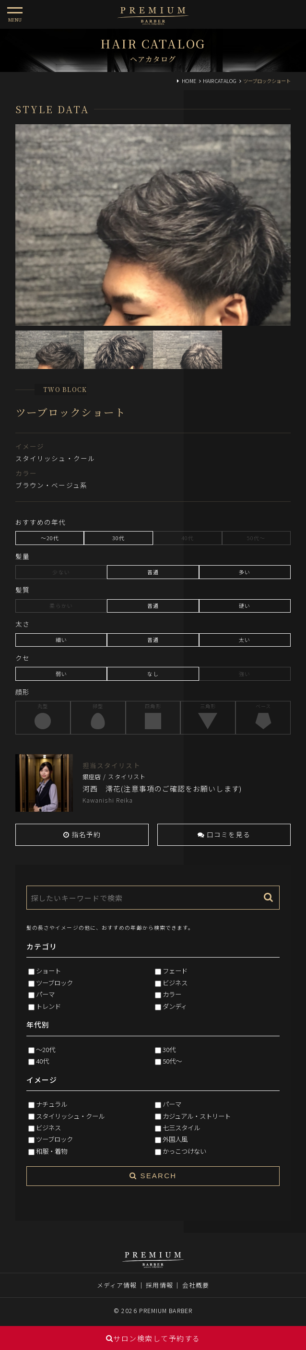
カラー (172, 994)
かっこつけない (184, 1151)
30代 (169, 1049)
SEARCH (153, 1176)
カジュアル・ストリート (197, 1116)
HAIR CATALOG (219, 80)
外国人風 (175, 1139)
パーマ (45, 994)
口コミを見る (224, 834)
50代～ (172, 1061)
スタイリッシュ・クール (70, 1116)
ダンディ (175, 1006)
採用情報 (159, 1285)
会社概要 (195, 1285)
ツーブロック (54, 982)
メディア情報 (117, 1285)
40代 (42, 1061)
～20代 (45, 1049)
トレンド (48, 1006)
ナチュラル (51, 1104)
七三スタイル (181, 1127)
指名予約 (82, 834)
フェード (175, 970)
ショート (48, 970)
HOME (189, 80)
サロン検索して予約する (153, 1338)
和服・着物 (51, 1151)
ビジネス (175, 982)
